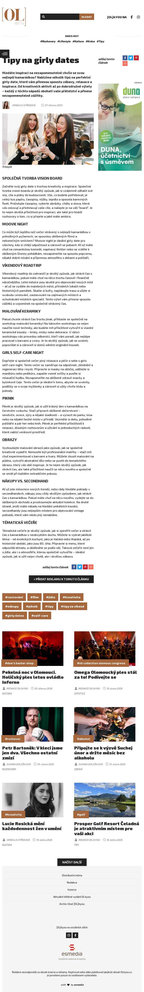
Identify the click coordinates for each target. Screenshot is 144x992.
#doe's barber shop (19, 663)
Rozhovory (9, 769)
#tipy (49, 606)
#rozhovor (13, 738)
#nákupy (12, 606)
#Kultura (78, 41)
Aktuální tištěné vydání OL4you (72, 896)
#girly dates (14, 615)
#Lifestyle (63, 41)
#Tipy (100, 41)
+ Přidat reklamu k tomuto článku (61, 579)
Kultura (7, 693)
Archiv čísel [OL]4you (72, 903)
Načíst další (72, 862)
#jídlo (50, 597)
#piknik (32, 606)
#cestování (14, 597)
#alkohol (83, 738)
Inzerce (72, 889)
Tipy (76, 844)
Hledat (87, 16)
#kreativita (71, 597)
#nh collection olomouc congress (101, 663)
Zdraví (78, 769)
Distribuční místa (72, 875)
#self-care (40, 615)
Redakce (72, 882)
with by (72, 984)
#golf (81, 814)
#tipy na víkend (72, 606)
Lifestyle (79, 693)
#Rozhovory (47, 41)
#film (34, 597)
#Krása (90, 41)
